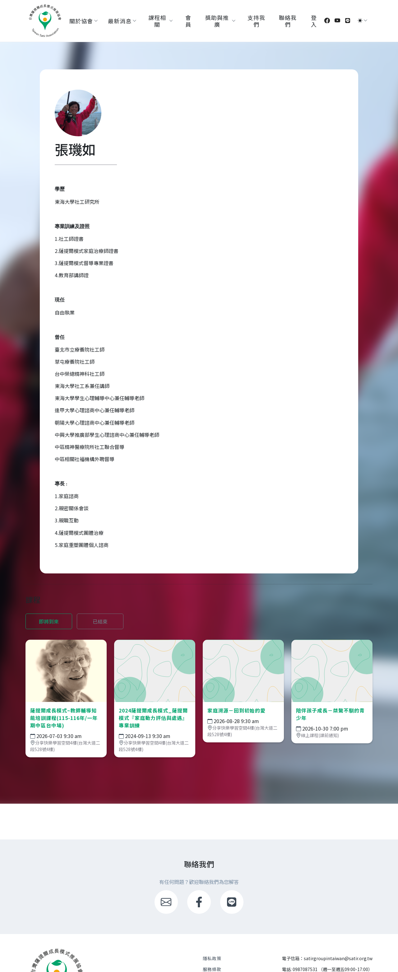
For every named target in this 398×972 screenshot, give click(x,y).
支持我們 (256, 20)
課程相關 (157, 20)
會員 (188, 20)
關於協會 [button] (81, 21)
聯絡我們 (288, 20)
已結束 (100, 621)
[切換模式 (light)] (360, 20)
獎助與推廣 (217, 20)
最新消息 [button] (120, 21)
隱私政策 (212, 958)
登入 (314, 20)
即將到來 (49, 621)
